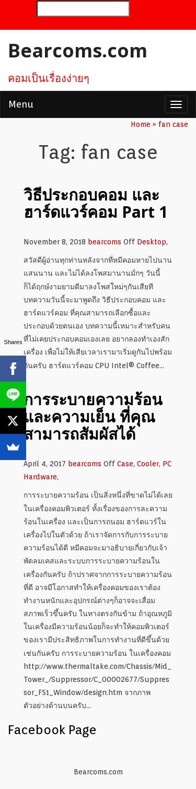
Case (125, 464)
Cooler (148, 464)
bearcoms (104, 242)
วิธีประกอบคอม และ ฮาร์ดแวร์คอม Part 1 (96, 203)
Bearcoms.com (77, 50)
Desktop (151, 242)
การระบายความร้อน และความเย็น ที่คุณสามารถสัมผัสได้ (93, 416)
